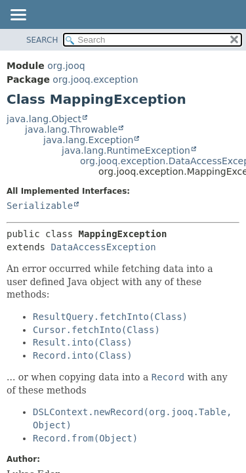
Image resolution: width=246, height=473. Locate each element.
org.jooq (66, 65)
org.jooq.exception (95, 79)
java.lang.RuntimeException (126, 150)
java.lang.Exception (88, 140)
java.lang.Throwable (71, 129)
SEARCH (42, 40)
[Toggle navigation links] (18, 16)
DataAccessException (103, 247)
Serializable (40, 205)
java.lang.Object (44, 119)
